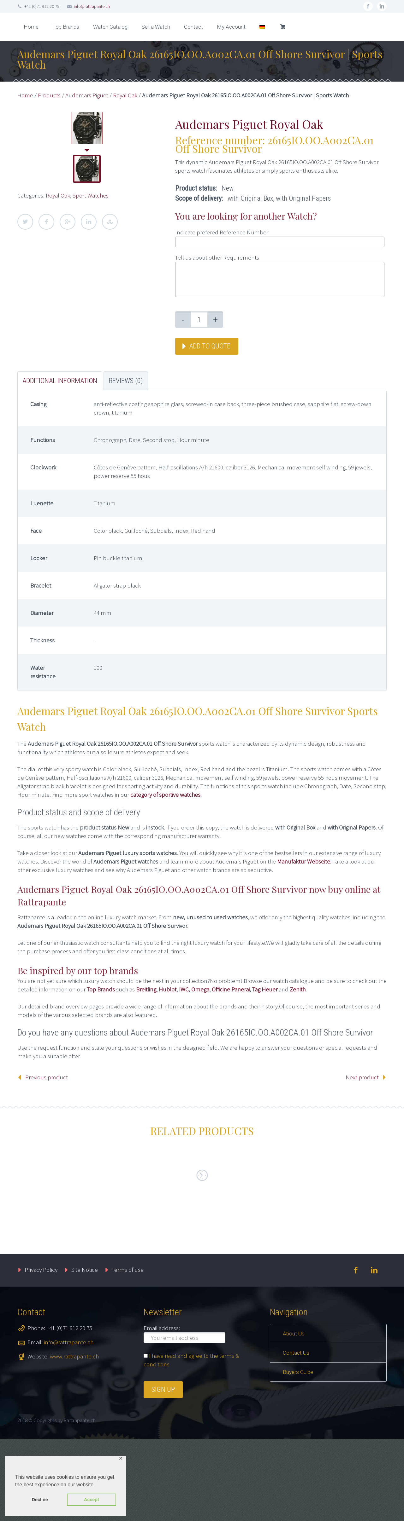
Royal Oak (125, 95)
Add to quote (209, 346)
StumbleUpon (110, 222)
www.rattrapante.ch (74, 1438)
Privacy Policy (41, 1352)
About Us (294, 1416)
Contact (193, 27)
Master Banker (229, 1238)
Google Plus (67, 222)
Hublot (167, 989)
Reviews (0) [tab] (126, 381)
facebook (368, 6)
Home (31, 27)
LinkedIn (89, 222)
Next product (362, 1077)
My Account (231, 27)
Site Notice (84, 1352)
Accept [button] (91, 1499)
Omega (200, 989)
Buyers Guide (298, 1454)
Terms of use (128, 1352)
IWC (184, 989)
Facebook (46, 222)
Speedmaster (322, 1235)
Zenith (298, 989)
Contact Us (296, 1435)
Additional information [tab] (59, 381)
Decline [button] (40, 1499)
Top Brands (65, 27)
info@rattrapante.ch (92, 6)
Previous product (46, 1077)
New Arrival (69, 1245)
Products (49, 95)
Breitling (146, 989)
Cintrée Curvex (134, 1239)
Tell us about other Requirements (217, 257)
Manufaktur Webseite (303, 861)
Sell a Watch (155, 27)
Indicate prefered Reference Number (221, 232)
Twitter (25, 222)
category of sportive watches (165, 794)
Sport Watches (91, 195)
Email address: (162, 1410)
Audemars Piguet (86, 95)
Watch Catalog (110, 27)
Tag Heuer (264, 989)
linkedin (382, 6)
